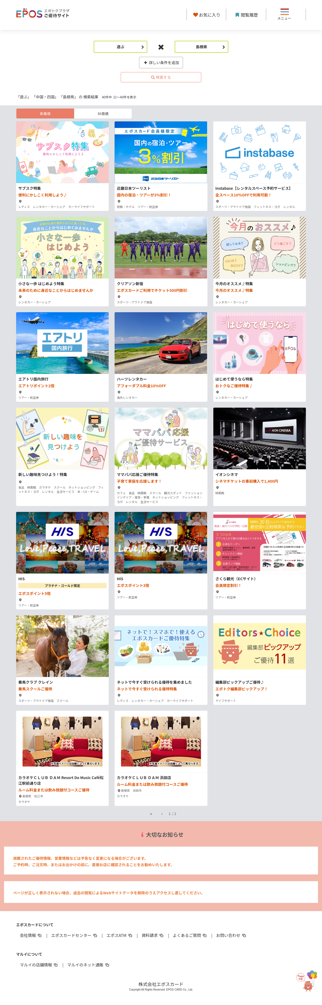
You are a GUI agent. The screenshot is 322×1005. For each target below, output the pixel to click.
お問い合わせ (231, 935)
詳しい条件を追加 (161, 62)
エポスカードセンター (74, 935)
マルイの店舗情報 (39, 964)
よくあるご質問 (190, 935)
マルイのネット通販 (88, 964)
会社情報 (31, 935)
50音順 (103, 113)
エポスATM (120, 935)
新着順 (45, 113)
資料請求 (153, 935)
